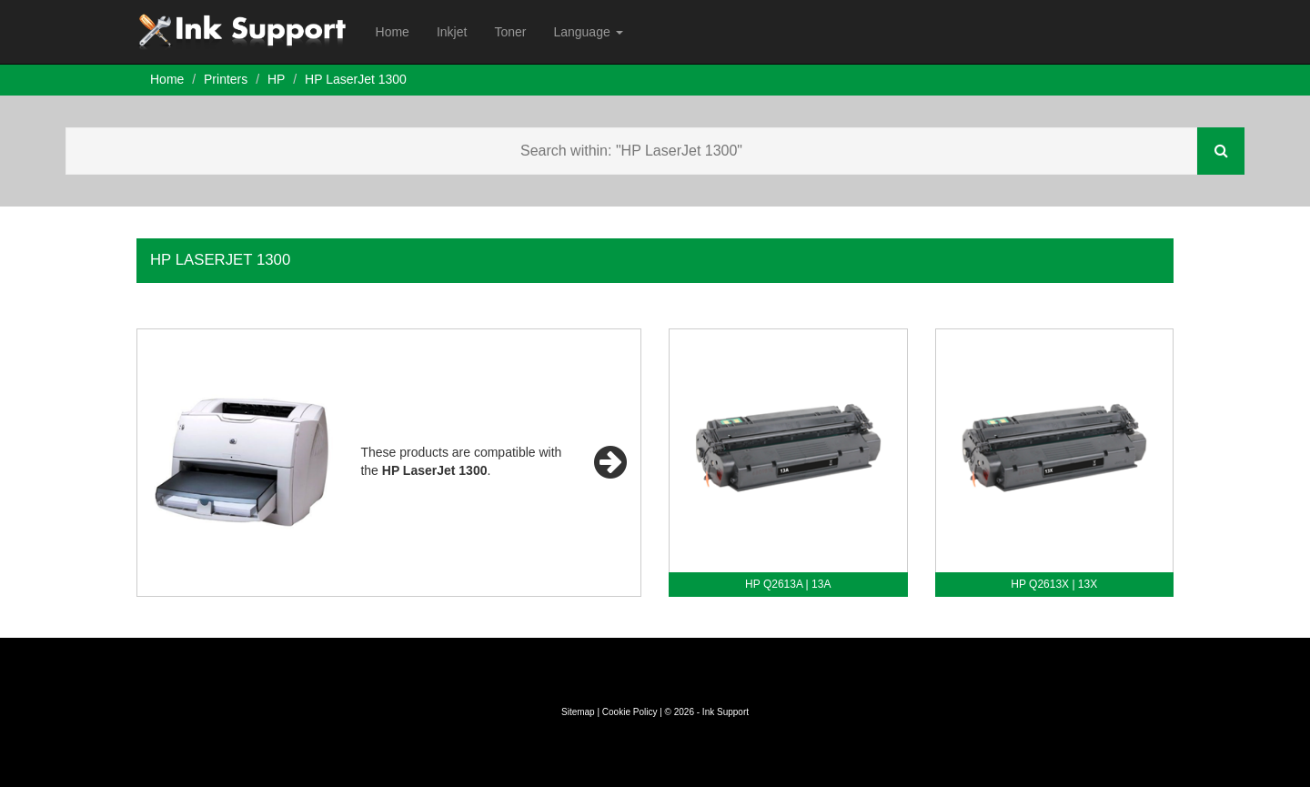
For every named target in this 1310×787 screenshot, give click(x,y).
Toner (510, 32)
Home (392, 32)
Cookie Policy (630, 712)
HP (276, 79)
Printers (225, 79)
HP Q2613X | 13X (1054, 584)
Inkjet (452, 32)
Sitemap (578, 712)
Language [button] (587, 32)
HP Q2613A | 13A (788, 584)
